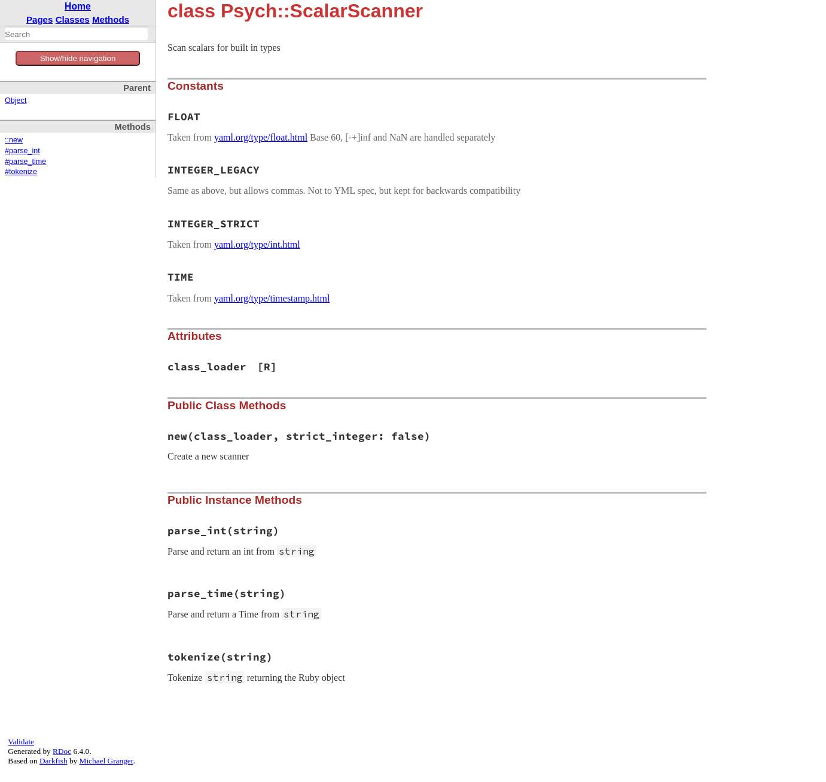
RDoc (62, 751)
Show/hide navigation (78, 58)
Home (78, 6)
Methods (110, 19)
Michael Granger (106, 760)
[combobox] (76, 34)
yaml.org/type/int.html (257, 244)
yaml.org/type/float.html (260, 137)
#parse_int (22, 151)
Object (15, 100)
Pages (39, 19)
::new (14, 140)
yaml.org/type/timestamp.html (272, 298)
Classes (73, 19)
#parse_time (25, 161)
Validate (21, 741)
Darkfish (53, 760)
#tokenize (21, 172)
